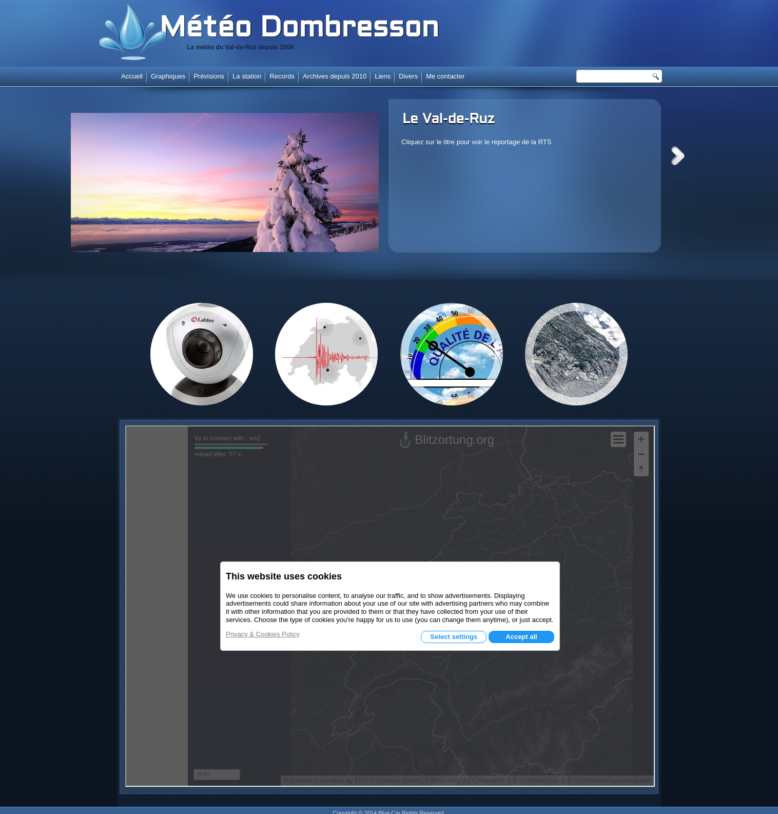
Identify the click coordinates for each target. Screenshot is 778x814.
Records (281, 76)
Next (678, 155)
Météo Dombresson (299, 29)
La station (246, 76)
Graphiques (168, 76)
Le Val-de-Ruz (448, 119)
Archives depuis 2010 (334, 76)
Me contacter (445, 76)
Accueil (132, 76)
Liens (383, 76)
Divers (408, 76)
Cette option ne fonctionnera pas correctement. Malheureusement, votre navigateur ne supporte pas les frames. (390, 606)
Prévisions (208, 76)
